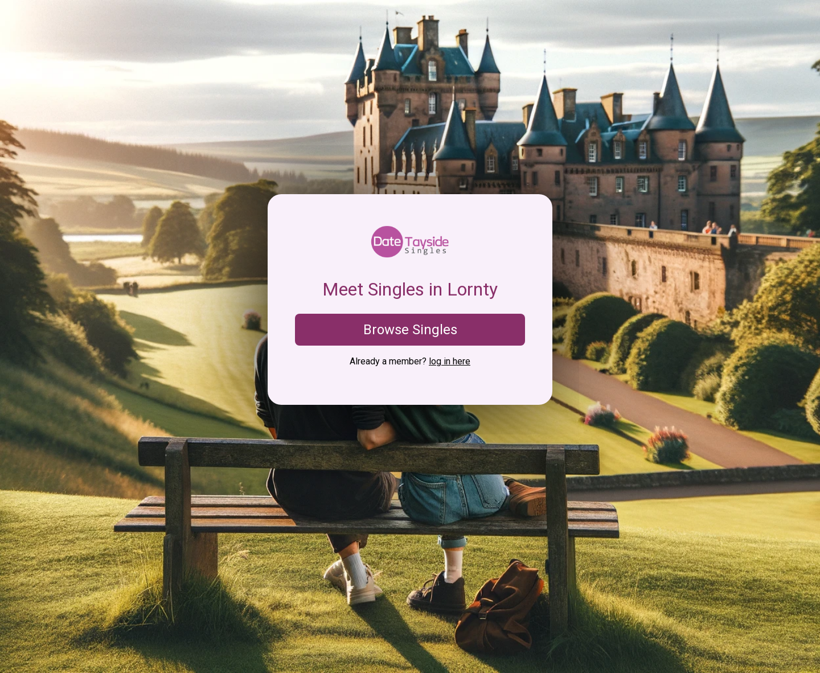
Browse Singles (410, 330)
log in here (449, 361)
